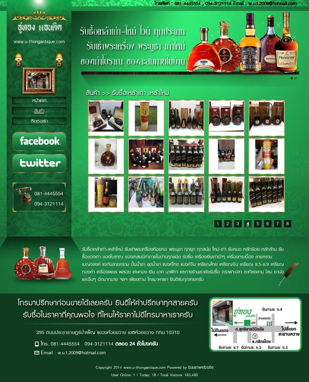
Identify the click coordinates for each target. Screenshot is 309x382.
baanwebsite (201, 367)
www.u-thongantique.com (39, 41)
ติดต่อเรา (39, 121)
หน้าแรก (39, 100)
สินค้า (39, 110)
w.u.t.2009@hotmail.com (82, 352)
